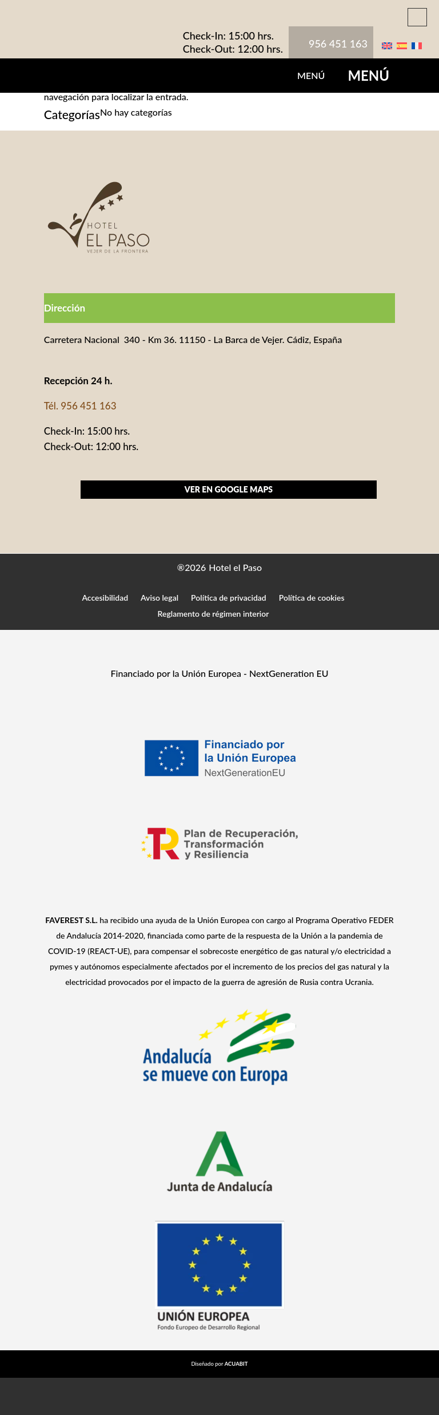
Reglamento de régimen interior (213, 613)
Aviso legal (159, 597)
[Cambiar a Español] (402, 44)
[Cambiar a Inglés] (387, 44)
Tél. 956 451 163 (80, 406)
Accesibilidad (105, 597)
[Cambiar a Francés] (417, 44)
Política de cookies (312, 597)
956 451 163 (338, 43)
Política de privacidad (228, 597)
